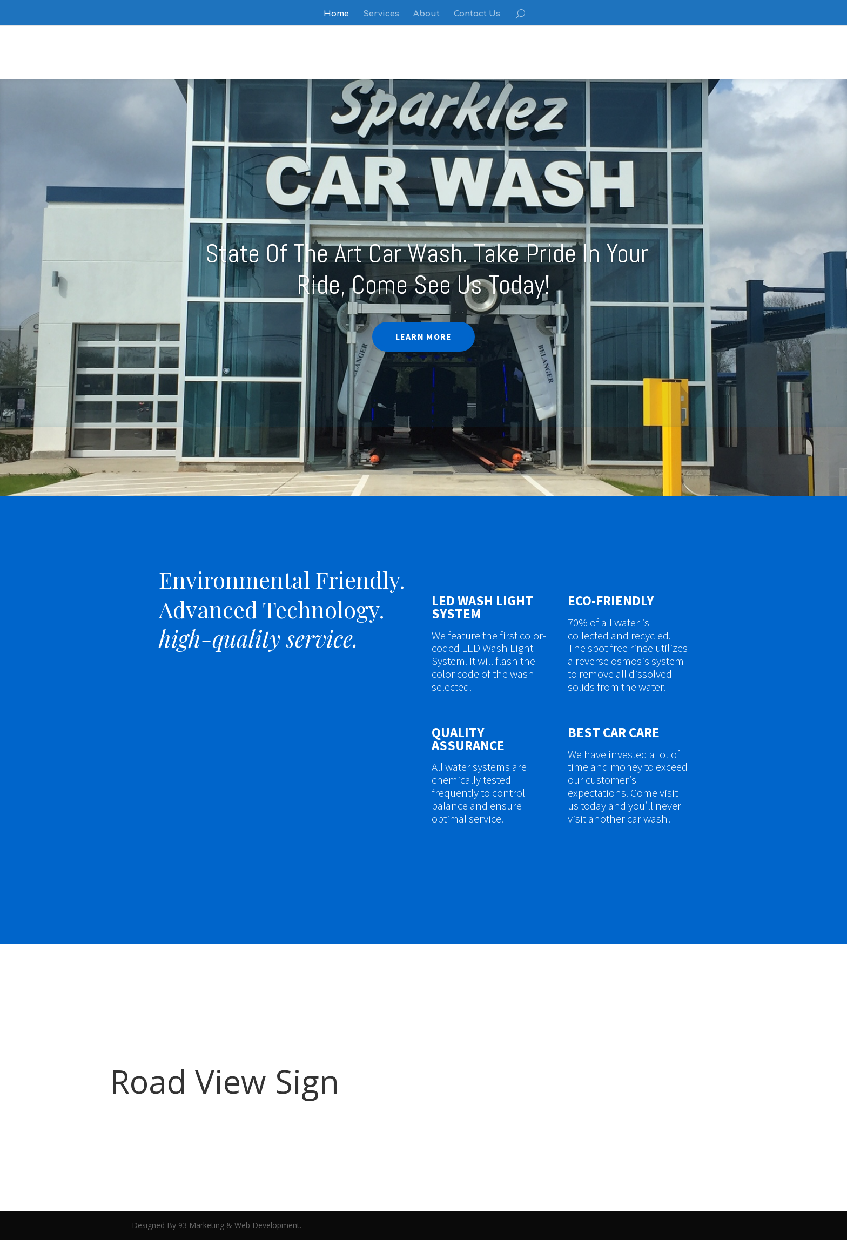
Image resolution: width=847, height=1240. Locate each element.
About (426, 14)
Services (381, 14)
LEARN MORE (423, 336)
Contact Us (477, 14)
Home (336, 14)
